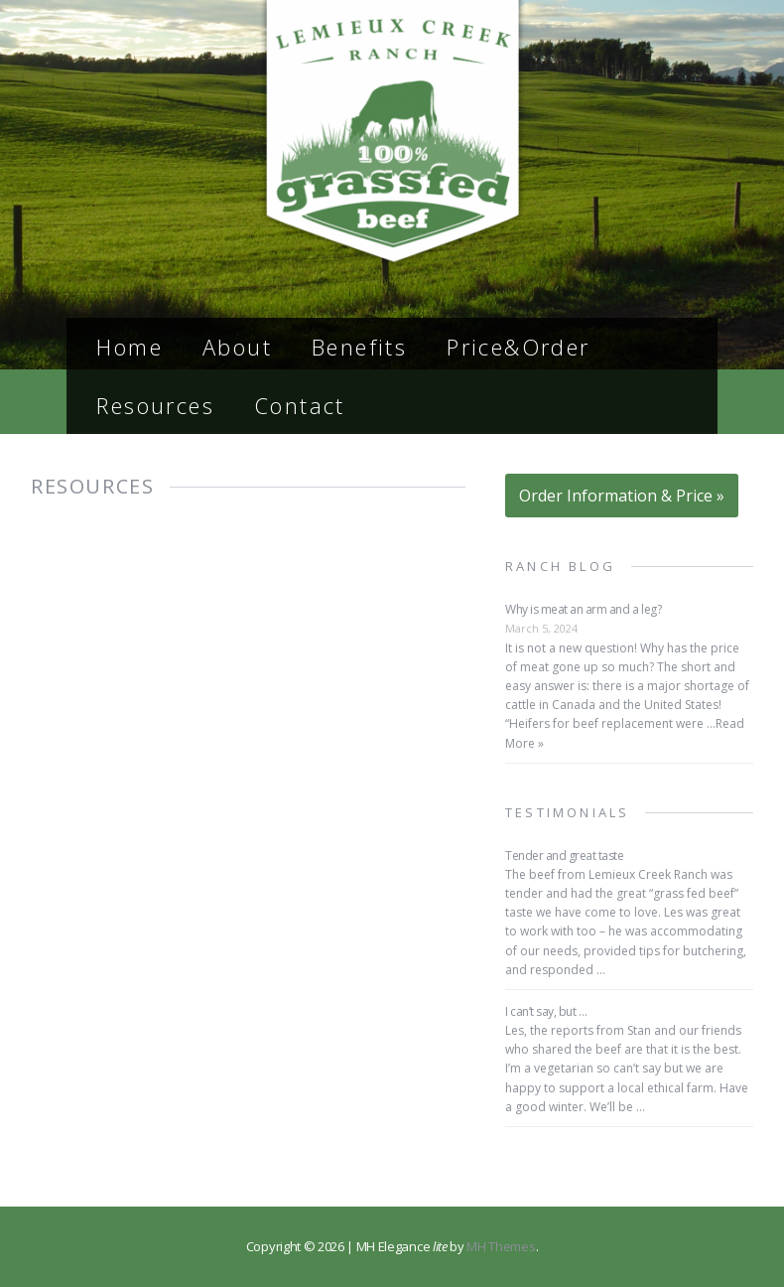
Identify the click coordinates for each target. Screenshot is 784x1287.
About (237, 346)
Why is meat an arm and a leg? (583, 609)
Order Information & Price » (621, 495)
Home (129, 346)
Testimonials (567, 812)
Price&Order (518, 346)
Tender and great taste (564, 855)
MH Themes (500, 1246)
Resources (155, 405)
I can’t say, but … (546, 1011)
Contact (299, 405)
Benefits (359, 346)
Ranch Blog (560, 566)
